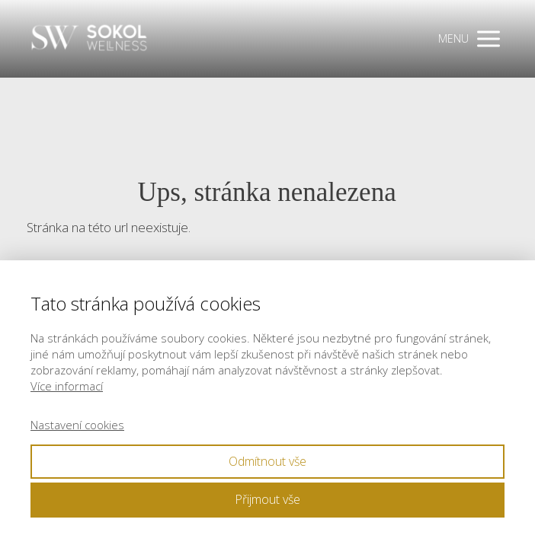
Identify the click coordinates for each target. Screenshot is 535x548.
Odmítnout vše (267, 461)
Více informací (66, 385)
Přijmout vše (267, 499)
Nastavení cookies (77, 424)
